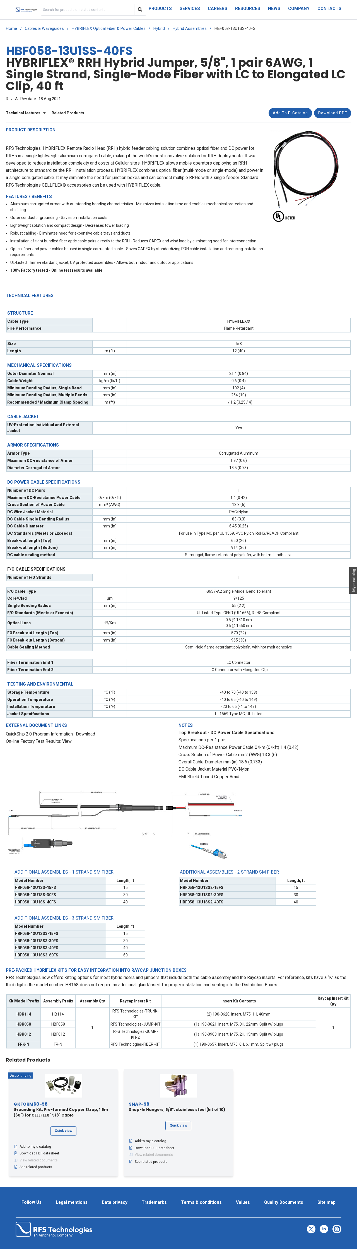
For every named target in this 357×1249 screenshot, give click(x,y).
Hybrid (159, 28)
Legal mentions (72, 1202)
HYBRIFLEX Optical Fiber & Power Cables (109, 28)
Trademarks (154, 1202)
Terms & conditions (201, 1202)
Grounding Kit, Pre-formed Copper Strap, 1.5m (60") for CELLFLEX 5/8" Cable (61, 1110)
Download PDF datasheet (36, 1153)
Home (11, 28)
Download (85, 734)
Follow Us (31, 1202)
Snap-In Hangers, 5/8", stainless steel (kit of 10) (177, 1107)
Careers (217, 8)
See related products (33, 1167)
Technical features (26, 113)
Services (190, 8)
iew (68, 741)
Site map (326, 1202)
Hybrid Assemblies (190, 28)
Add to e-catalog (290, 113)
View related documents (36, 1160)
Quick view (63, 1131)
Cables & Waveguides (44, 28)
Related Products (68, 113)
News (274, 8)
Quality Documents (283, 1202)
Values (243, 1202)
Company (299, 8)
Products (160, 8)
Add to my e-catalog (32, 1147)
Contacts (329, 8)
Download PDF (332, 113)
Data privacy (114, 1202)
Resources (247, 8)
